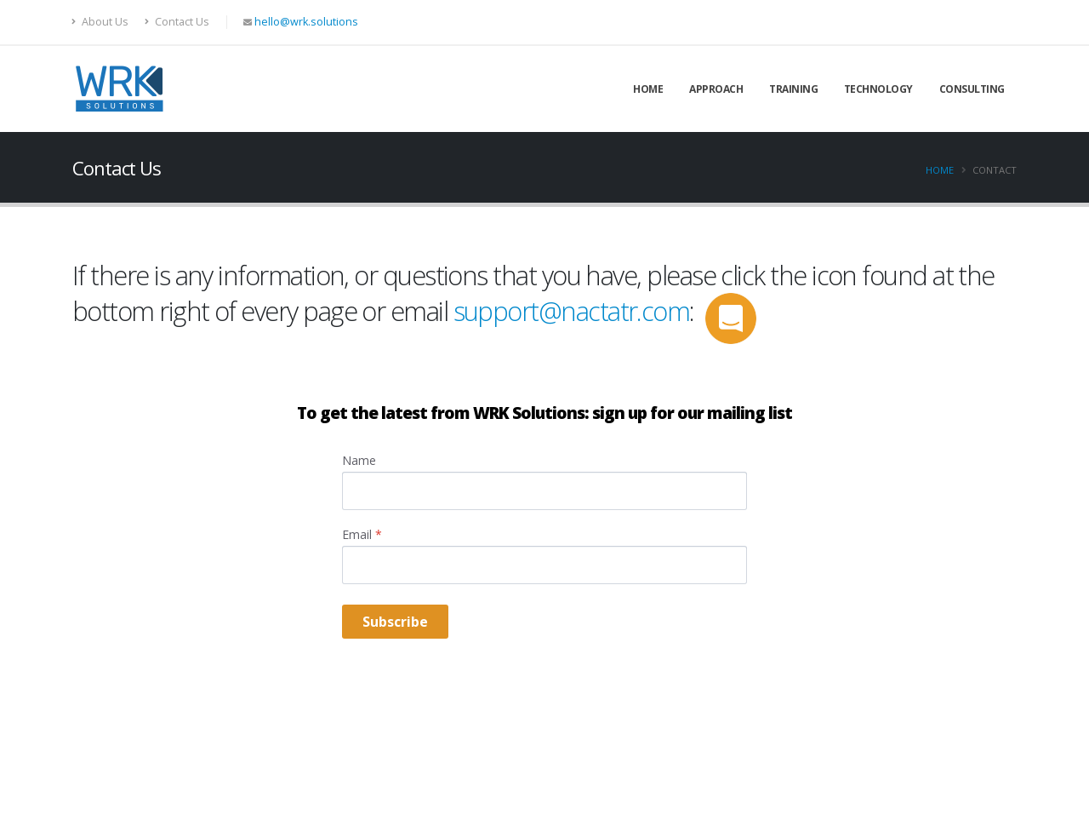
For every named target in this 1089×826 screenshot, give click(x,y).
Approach (716, 89)
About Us (100, 21)
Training (793, 89)
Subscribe (395, 621)
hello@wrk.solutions (306, 21)
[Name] (544, 491)
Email (362, 534)
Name (359, 460)
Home (648, 89)
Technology (878, 89)
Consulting (972, 89)
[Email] (544, 565)
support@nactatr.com (571, 311)
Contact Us (177, 21)
